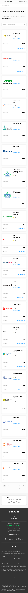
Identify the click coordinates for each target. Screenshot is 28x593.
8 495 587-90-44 (21, 297)
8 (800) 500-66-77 (21, 140)
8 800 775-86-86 (21, 457)
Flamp (20, 539)
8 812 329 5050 (21, 251)
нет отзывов (16, 38)
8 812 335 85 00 (21, 274)
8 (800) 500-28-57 (23, 1)
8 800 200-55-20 (21, 163)
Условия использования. (20, 571)
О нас (14, 516)
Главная (3, 5)
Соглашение (21, 580)
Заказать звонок (14, 534)
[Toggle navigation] (2, 2)
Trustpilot (8, 539)
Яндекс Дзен (15, 546)
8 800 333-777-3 (21, 48)
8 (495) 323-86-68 (14, 531)
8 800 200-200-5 (21, 480)
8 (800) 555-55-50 (21, 228)
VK (12, 546)
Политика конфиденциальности (14, 577)
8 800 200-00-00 (21, 320)
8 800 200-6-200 (21, 343)
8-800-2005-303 (21, 94)
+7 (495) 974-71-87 (20, 389)
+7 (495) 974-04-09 (20, 434)
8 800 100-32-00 (21, 366)
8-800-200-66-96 (21, 71)
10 (19, 488)
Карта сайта (14, 518)
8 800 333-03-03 (21, 117)
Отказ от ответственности (10, 580)
